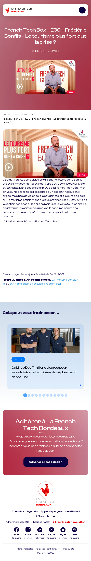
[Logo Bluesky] (63, 533)
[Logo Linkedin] (39, 533)
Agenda (32, 511)
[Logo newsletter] (74, 533)
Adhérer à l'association (18, 522)
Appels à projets (51, 511)
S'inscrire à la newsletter (69, 522)
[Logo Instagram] (28, 533)
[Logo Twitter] (51, 533)
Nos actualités (22, 114)
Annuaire (17, 511)
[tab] (25, 395)
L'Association (45, 516)
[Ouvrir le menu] (82, 10)
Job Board (72, 511)
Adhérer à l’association (45, 461)
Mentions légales (25, 549)
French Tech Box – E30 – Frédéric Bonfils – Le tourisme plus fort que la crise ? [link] (44, 121)
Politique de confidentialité (47, 549)
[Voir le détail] (45, 356)
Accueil (6, 114)
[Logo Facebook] (16, 533)
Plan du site (68, 549)
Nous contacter (41, 522)
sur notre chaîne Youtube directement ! (35, 283)
